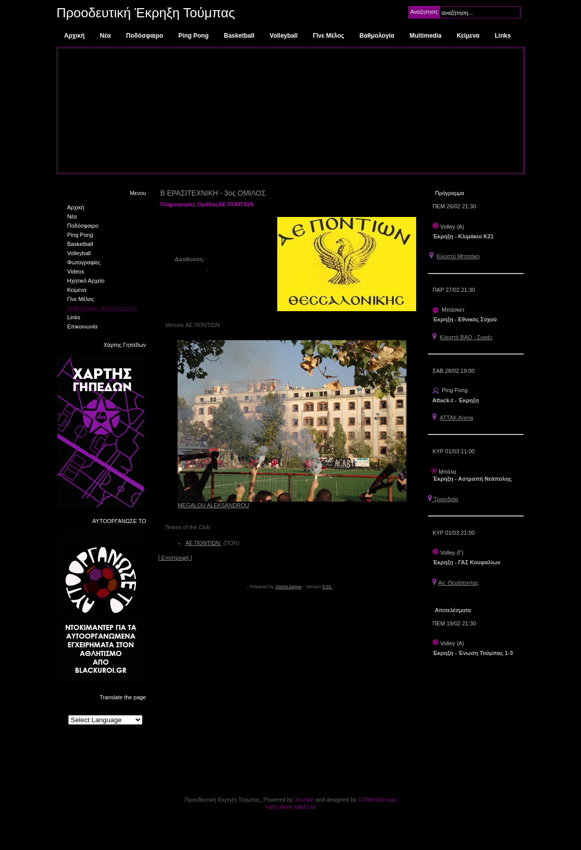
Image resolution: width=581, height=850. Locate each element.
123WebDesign (377, 800)
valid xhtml (279, 807)
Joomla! (304, 800)
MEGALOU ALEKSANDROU (213, 505)
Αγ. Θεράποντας (458, 583)
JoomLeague (288, 586)
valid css (304, 807)
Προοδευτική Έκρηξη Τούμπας (145, 12)
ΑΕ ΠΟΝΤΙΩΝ (203, 543)
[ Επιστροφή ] (175, 558)
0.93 (328, 586)
